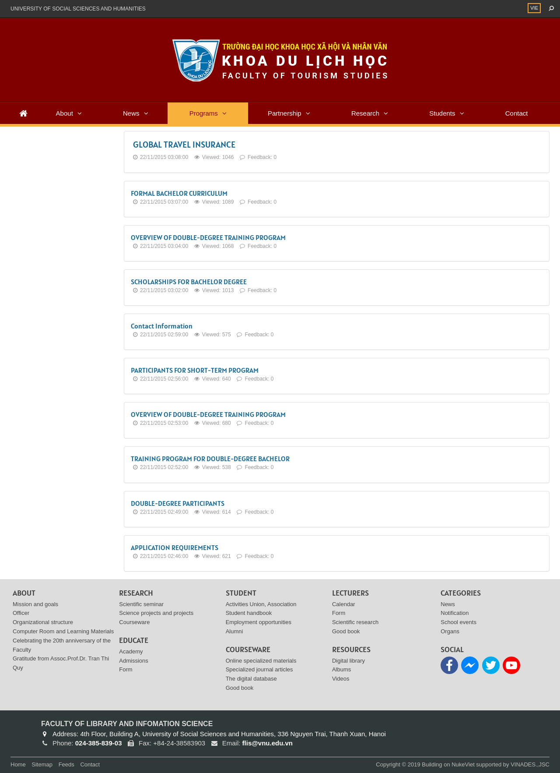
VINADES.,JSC (530, 764)
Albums (341, 669)
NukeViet (463, 764)
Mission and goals (35, 604)
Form (125, 669)
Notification (455, 613)
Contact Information (161, 325)
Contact (516, 113)
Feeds (66, 764)
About (64, 113)
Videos (341, 678)
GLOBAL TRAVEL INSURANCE (184, 144)
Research (365, 113)
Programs (203, 113)
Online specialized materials (261, 660)
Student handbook (249, 613)
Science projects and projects (156, 613)
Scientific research (355, 622)
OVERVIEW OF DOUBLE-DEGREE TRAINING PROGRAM (208, 237)
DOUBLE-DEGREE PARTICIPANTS (177, 503)
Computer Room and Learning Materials (63, 631)
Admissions (133, 660)
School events (458, 622)
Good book (240, 688)
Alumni (234, 631)
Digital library (348, 660)
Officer (21, 613)
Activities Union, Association (261, 604)
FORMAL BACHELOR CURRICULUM (179, 193)
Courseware (134, 622)
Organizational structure (43, 622)
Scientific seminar (141, 604)
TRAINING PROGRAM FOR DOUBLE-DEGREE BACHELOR (210, 458)
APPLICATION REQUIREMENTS (174, 547)
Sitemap (42, 764)
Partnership (284, 113)
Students (442, 113)
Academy (131, 651)
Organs (450, 631)
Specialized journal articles (259, 669)
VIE (534, 8)
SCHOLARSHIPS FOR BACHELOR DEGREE (189, 281)
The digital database (251, 678)
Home (18, 764)
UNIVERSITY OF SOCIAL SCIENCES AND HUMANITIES (78, 9)
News (131, 113)
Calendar (343, 604)
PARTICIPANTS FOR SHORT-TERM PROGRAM (195, 370)
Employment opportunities (258, 622)
